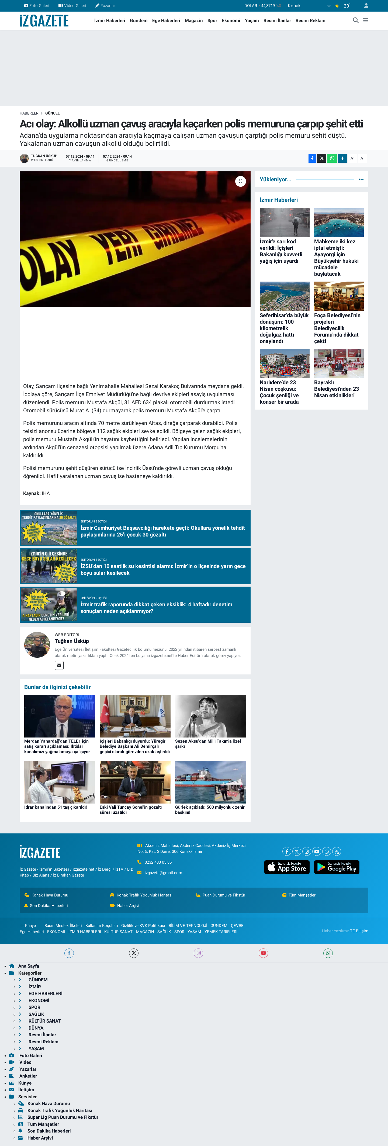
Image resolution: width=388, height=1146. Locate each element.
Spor (212, 20)
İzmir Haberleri (109, 20)
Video (20, 1062)
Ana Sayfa (24, 966)
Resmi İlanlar (277, 20)
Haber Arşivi (124, 905)
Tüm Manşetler (299, 895)
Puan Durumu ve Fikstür (220, 895)
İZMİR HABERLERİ (84, 931)
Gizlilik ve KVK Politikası (143, 925)
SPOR (179, 931)
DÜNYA (30, 1028)
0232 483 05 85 (158, 862)
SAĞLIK (164, 931)
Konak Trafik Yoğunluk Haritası (141, 895)
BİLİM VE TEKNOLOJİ (188, 925)
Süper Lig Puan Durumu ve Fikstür (58, 1117)
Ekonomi (231, 20)
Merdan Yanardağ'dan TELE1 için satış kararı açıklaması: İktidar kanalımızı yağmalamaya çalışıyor (57, 746)
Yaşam (252, 20)
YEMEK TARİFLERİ (221, 931)
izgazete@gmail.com (163, 872)
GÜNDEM (218, 925)
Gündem (139, 20)
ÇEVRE (237, 925)
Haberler (29, 113)
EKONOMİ (56, 931)
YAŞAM (194, 931)
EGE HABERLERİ (40, 993)
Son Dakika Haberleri (46, 905)
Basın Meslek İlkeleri (63, 925)
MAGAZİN (145, 931)
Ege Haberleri (166, 20)
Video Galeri (72, 5)
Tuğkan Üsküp (72, 641)
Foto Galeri (36, 5)
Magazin (194, 20)
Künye (28, 925)
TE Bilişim (359, 931)
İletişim (21, 1089)
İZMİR (29, 986)
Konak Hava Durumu (46, 895)
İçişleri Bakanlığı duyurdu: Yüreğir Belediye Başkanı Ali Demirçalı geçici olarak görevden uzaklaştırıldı (135, 746)
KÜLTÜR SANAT (118, 931)
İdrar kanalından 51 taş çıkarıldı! (55, 807)
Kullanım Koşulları (101, 925)
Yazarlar (105, 5)
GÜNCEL (52, 113)
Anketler (23, 1076)
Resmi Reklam (310, 20)
